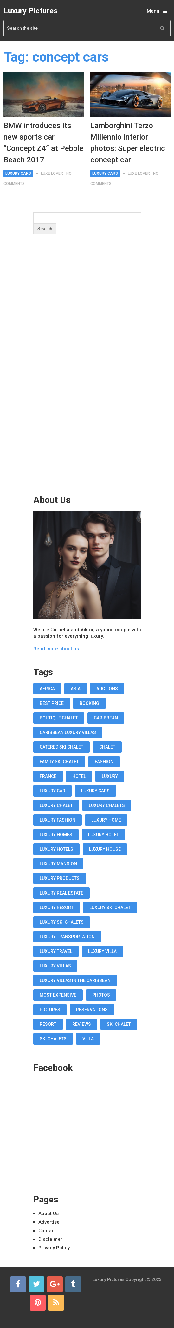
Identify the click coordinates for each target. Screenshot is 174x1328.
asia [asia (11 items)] (76, 688)
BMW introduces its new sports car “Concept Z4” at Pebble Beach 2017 (43, 142)
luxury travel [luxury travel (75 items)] (56, 951)
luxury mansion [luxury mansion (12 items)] (58, 863)
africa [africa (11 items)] (47, 688)
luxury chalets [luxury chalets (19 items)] (107, 805)
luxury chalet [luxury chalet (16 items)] (56, 805)
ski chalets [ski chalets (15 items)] (53, 1038)
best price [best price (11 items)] (52, 703)
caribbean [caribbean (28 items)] (106, 717)
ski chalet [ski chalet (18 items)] (119, 1024)
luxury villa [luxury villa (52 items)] (102, 951)
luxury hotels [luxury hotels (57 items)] (56, 849)
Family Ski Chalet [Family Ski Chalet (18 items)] (59, 761)
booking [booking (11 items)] (89, 703)
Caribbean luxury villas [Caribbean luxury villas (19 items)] (68, 732)
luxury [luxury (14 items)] (110, 776)
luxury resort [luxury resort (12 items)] (57, 907)
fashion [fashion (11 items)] (104, 761)
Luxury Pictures (30, 11)
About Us (48, 1213)
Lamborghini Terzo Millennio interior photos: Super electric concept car (127, 142)
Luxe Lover (52, 173)
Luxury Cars (18, 173)
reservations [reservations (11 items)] (92, 1009)
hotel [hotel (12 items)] (79, 776)
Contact (47, 1231)
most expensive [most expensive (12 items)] (58, 995)
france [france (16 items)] (48, 776)
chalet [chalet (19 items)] (107, 747)
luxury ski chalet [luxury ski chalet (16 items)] (110, 907)
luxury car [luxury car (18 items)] (52, 790)
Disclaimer (50, 1239)
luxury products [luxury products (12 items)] (60, 878)
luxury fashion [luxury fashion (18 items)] (57, 820)
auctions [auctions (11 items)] (107, 688)
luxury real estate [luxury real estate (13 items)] (61, 892)
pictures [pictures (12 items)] (50, 1009)
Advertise (49, 1222)
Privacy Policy (54, 1248)
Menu (153, 11)
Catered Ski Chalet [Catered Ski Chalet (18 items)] (61, 747)
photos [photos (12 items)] (101, 995)
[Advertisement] (87, 377)
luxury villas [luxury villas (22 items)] (55, 965)
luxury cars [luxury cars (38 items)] (95, 790)
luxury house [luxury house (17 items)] (105, 849)
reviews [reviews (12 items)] (81, 1024)
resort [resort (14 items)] (48, 1024)
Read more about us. (56, 649)
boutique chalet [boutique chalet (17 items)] (59, 717)
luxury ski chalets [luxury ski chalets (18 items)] (62, 922)
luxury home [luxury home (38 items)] (106, 820)
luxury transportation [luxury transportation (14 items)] (67, 936)
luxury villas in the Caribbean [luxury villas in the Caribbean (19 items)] (75, 980)
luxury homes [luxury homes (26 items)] (56, 834)
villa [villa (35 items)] (88, 1038)
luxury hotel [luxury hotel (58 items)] (103, 834)
